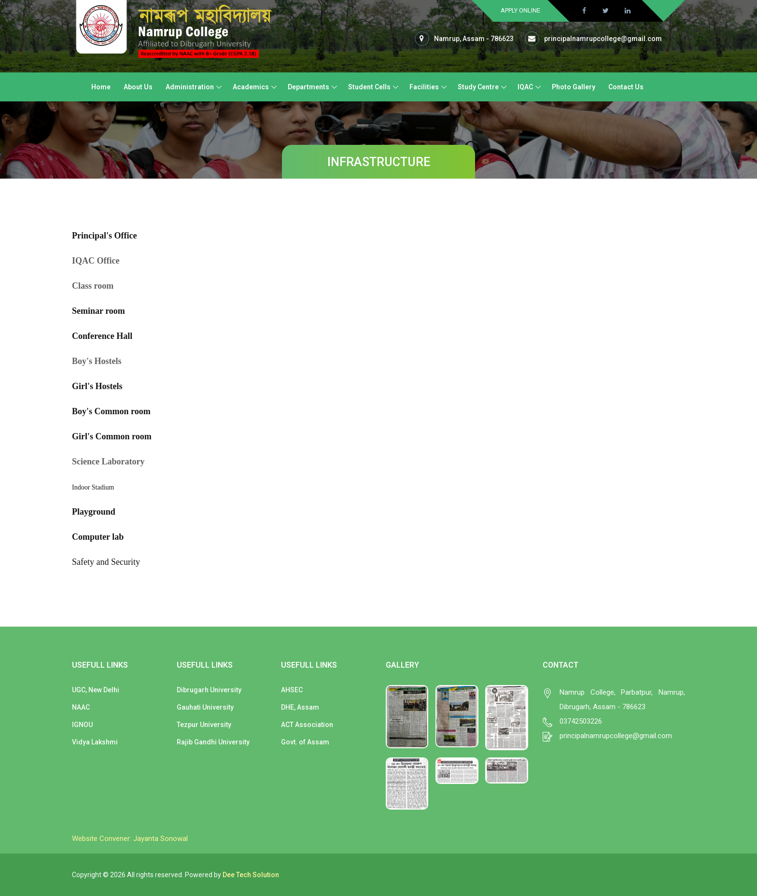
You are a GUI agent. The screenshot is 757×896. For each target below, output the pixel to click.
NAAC (81, 707)
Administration (190, 87)
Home (101, 87)
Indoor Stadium (93, 487)
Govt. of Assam (305, 742)
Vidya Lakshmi (95, 742)
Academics (251, 87)
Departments (308, 87)
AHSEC (292, 690)
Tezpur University (204, 724)
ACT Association (307, 724)
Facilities (424, 87)
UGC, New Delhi (95, 690)
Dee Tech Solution (251, 875)
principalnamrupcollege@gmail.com (603, 38)
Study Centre (478, 87)
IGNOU (82, 724)
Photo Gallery (573, 87)
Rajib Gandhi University (213, 742)
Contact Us (626, 87)
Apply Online (520, 10)
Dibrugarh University (209, 690)
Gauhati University (205, 707)
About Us (138, 87)
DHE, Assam (300, 707)
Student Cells (369, 87)
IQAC (525, 87)
